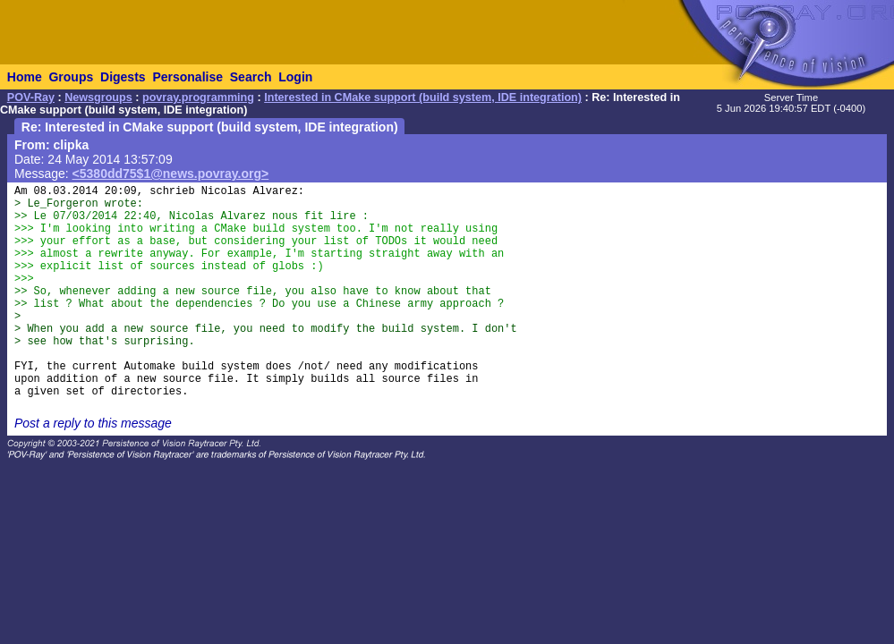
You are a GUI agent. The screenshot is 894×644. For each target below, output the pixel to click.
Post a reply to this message (93, 423)
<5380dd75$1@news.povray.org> (170, 173)
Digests (123, 77)
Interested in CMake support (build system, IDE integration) (423, 97)
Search (251, 77)
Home (24, 77)
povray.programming (198, 97)
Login (295, 77)
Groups (70, 77)
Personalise (187, 77)
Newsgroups (98, 97)
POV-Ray (31, 97)
